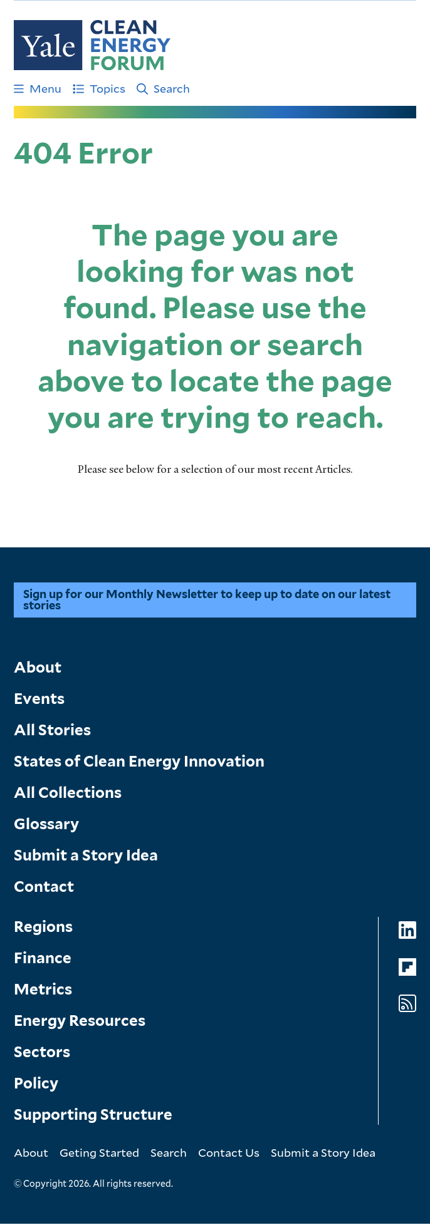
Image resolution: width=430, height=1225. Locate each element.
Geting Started (99, 1153)
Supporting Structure (93, 1116)
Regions (43, 928)
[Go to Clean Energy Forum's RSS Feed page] (407, 1004)
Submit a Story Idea (86, 856)
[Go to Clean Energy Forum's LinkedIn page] (407, 931)
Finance (42, 959)
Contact (44, 888)
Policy (36, 1084)
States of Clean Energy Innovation (139, 762)
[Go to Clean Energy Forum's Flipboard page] (407, 968)
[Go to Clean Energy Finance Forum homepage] (92, 45)
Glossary (46, 825)
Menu (37, 88)
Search (163, 88)
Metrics (43, 990)
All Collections (68, 794)
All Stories (52, 731)
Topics (99, 88)
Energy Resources (79, 1022)
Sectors (42, 1053)
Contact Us (229, 1153)
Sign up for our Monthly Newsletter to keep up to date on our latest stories (207, 601)
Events (39, 700)
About (37, 668)
